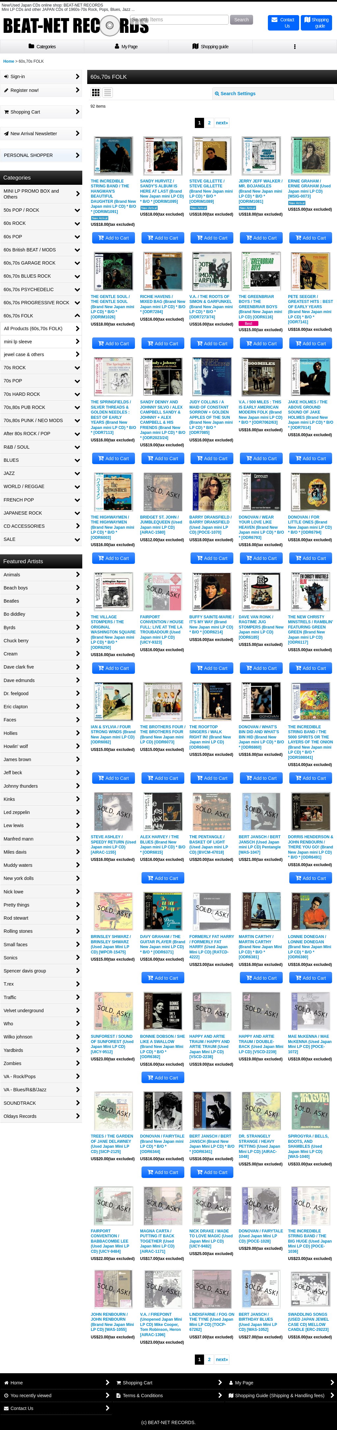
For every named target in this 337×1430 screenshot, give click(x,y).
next (222, 122)
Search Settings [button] (235, 93)
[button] (295, 46)
